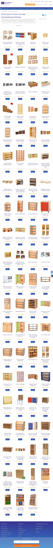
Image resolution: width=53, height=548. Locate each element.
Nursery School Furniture (29, 8)
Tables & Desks (5, 8)
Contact (46, 1)
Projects (20, 534)
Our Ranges (4, 523)
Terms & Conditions (22, 530)
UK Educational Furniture (42, 523)
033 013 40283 (30, 4)
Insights (42, 1)
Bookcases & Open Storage (13, 11)
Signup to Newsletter (26, 545)
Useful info (20, 523)
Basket (50, 1)
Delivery (35, 1)
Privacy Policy (21, 532)
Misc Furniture (49, 8)
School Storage (20, 8)
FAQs (39, 1)
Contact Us (20, 528)
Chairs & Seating (13, 8)
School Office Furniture (41, 8)
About (32, 1)
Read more (19, 25)
